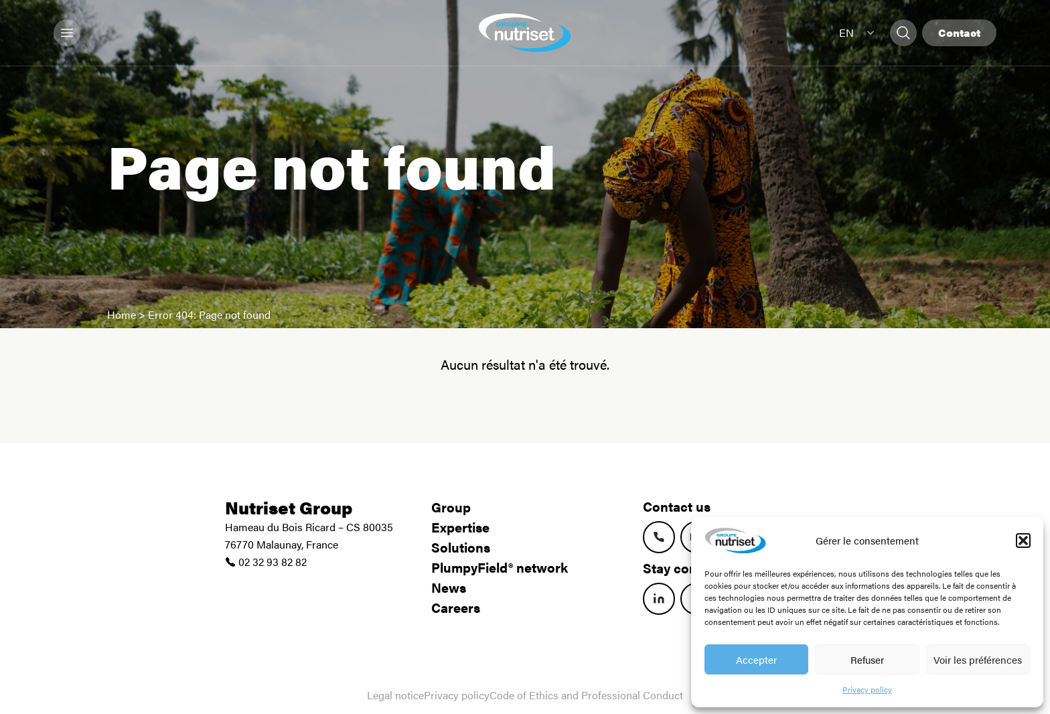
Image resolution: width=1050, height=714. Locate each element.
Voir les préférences (977, 659)
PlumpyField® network (499, 567)
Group (451, 506)
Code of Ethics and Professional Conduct (586, 695)
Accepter (756, 659)
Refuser (867, 659)
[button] (1023, 540)
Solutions (460, 547)
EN (856, 32)
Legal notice (395, 695)
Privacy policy (867, 689)
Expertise (460, 527)
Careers (455, 607)
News (448, 587)
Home (121, 314)
